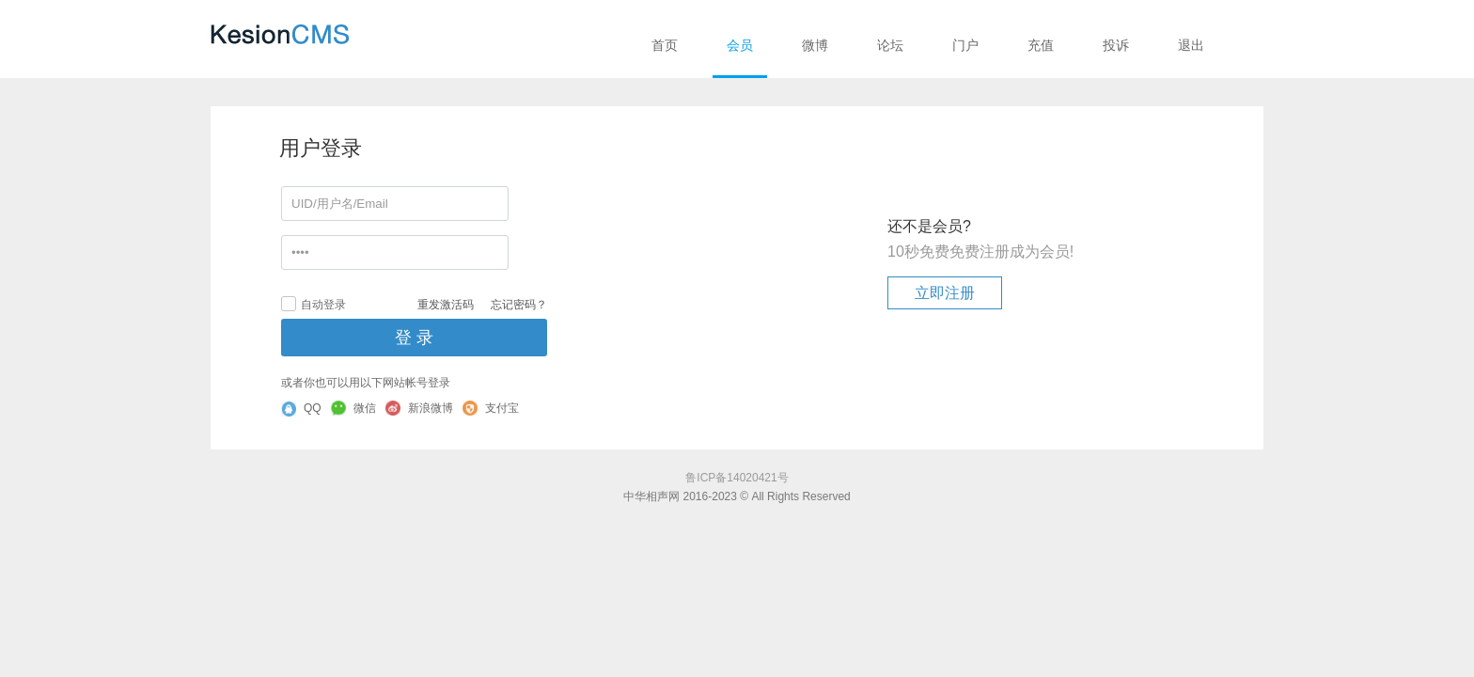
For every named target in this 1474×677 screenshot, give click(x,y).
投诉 (1116, 45)
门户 (965, 45)
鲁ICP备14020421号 (736, 477)
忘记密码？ (519, 304)
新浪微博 (419, 408)
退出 (1191, 45)
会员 (740, 45)
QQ (301, 409)
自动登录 (313, 303)
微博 (815, 45)
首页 (664, 45)
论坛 (890, 45)
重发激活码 (445, 304)
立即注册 (945, 293)
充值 (1040, 45)
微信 (353, 408)
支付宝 (491, 408)
